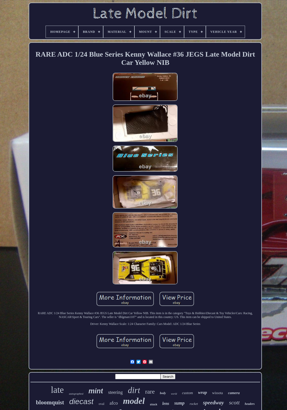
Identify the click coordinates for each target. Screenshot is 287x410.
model (134, 401)
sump (179, 403)
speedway (213, 402)
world (174, 393)
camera (234, 393)
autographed (76, 393)
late (57, 390)
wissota (217, 393)
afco (114, 403)
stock (153, 404)
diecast (81, 401)
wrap (202, 392)
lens (165, 403)
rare (150, 391)
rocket (194, 404)
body (163, 393)
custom (187, 393)
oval (101, 404)
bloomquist (50, 402)
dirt (134, 390)
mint (95, 391)
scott (234, 402)
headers (250, 404)
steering (115, 392)
